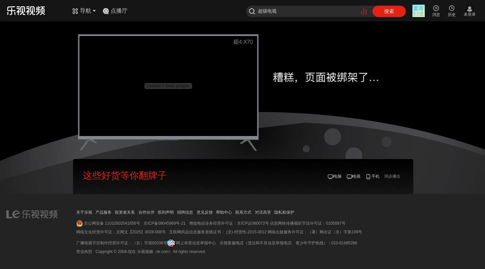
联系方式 (243, 212)
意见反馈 (205, 212)
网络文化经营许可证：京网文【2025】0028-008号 (121, 232)
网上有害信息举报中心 (196, 243)
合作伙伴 (146, 212)
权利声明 (166, 212)
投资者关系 (125, 212)
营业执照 (84, 251)
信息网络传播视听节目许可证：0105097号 (308, 223)
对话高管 (263, 212)
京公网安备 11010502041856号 (112, 223)
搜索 (389, 11)
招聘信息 (185, 212)
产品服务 (104, 212)
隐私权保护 (284, 212)
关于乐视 (84, 212)
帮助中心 (224, 212)
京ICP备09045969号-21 (164, 223)
